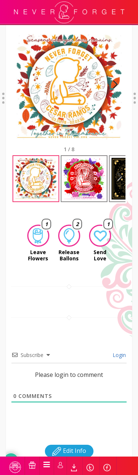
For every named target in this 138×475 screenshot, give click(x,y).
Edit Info (69, 451)
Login (118, 354)
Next (112, 93)
